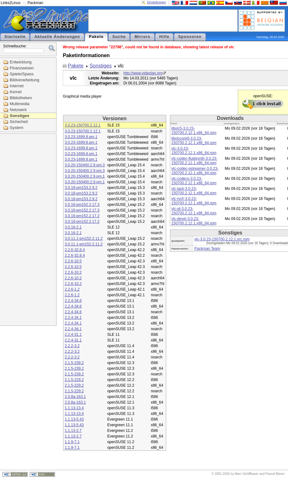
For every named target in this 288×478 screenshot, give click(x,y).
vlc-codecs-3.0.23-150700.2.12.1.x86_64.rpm (193, 180)
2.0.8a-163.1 (75, 397)
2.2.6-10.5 (73, 261)
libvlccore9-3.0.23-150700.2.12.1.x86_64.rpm (193, 140)
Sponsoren (190, 37)
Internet (17, 85)
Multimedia (20, 103)
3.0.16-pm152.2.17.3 (82, 204)
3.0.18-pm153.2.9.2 (81, 187)
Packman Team (207, 248)
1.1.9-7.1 (72, 442)
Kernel (16, 91)
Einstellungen (156, 2)
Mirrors (142, 37)
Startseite (14, 37)
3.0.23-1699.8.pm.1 (81, 137)
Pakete (96, 37)
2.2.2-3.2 (72, 346)
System (16, 127)
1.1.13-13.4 (74, 408)
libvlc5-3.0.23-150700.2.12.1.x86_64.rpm (193, 130)
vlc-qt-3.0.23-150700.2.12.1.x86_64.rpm (193, 211)
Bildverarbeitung (24, 80)
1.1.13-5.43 (74, 419)
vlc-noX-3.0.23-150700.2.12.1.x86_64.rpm (193, 200)
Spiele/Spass (22, 74)
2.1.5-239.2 (74, 363)
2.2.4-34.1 (73, 317)
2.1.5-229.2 (74, 380)
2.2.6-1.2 (72, 289)
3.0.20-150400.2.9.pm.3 (85, 165)
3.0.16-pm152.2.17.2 (82, 216)
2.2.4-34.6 (73, 300)
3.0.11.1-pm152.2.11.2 (84, 238)
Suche (119, 37)
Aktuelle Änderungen (57, 37)
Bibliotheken (21, 97)
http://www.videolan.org (142, 73)
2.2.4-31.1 (73, 334)
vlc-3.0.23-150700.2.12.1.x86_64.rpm (193, 150)
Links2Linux (10, 3)
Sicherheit (19, 121)
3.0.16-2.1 (73, 227)
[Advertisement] (163, 20)
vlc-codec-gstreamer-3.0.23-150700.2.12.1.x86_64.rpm (195, 170)
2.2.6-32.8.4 (75, 250)
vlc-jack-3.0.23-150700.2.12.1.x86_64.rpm (193, 190)
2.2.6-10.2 (73, 272)
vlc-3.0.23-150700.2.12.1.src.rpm (222, 239)
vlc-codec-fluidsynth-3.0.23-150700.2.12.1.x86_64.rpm (194, 160)
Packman (35, 3)
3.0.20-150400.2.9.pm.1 (85, 176)
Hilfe (164, 37)
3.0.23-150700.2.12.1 (83, 125)
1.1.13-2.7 (73, 430)
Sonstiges (19, 115)
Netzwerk (18, 109)
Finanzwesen (22, 68)
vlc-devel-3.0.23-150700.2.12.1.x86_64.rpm (193, 221)
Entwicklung (20, 62)
